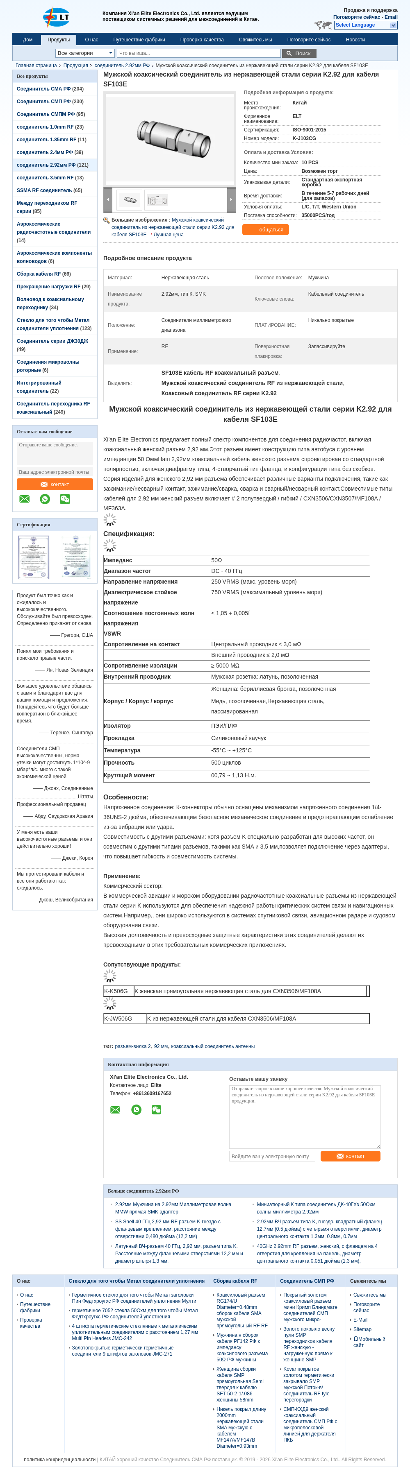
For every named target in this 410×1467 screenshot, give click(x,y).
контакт (55, 484)
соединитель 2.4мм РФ (45, 152)
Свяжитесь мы (255, 40)
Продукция (76, 65)
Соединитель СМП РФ (44, 101)
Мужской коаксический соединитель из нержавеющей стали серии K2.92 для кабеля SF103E (173, 227)
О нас (91, 40)
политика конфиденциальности (60, 1459)
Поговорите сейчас (356, 17)
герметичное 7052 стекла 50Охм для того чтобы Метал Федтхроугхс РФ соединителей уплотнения (135, 1314)
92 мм (161, 1046)
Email (391, 17)
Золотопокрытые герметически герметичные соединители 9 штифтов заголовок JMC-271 (123, 1351)
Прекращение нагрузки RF (48, 287)
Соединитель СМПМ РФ (46, 114)
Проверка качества (202, 40)
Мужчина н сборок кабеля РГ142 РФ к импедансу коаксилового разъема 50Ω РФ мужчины (242, 1347)
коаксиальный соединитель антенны (213, 1046)
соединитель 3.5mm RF (45, 178)
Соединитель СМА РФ (44, 89)
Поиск (302, 53)
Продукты (59, 40)
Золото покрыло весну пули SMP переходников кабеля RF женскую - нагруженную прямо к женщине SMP (309, 1344)
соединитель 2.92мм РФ (122, 65)
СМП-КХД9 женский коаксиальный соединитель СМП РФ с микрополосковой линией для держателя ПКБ (310, 1424)
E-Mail (360, 1320)
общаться (266, 230)
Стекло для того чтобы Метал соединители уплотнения (137, 1281)
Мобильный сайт (369, 1342)
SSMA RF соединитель (44, 190)
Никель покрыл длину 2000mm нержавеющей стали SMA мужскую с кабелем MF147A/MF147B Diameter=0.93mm (241, 1427)
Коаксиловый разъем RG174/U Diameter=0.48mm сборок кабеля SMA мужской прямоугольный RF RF (242, 1310)
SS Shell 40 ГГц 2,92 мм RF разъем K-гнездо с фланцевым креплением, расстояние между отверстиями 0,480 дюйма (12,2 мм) (168, 1229)
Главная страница (36, 65)
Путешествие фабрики (139, 40)
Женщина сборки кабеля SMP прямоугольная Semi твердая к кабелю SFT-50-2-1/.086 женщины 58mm (240, 1384)
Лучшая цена (169, 235)
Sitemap (362, 1329)
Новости (355, 40)
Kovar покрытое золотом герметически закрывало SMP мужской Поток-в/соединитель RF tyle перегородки (308, 1384)
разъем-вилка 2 (132, 1046)
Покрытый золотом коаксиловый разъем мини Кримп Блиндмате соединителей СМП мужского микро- (310, 1307)
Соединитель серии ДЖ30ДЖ (52, 341)
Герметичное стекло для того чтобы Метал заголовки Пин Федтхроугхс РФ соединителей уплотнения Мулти (134, 1298)
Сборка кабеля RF (39, 274)
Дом (27, 40)
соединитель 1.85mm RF (46, 140)
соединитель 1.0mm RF (45, 127)
